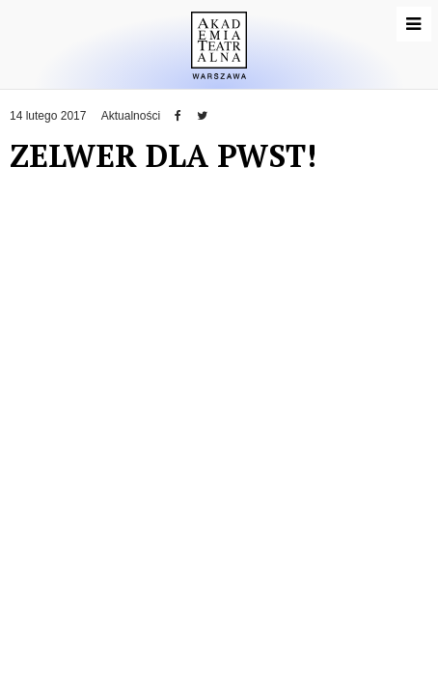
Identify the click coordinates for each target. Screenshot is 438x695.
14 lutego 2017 (48, 116)
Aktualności (130, 116)
